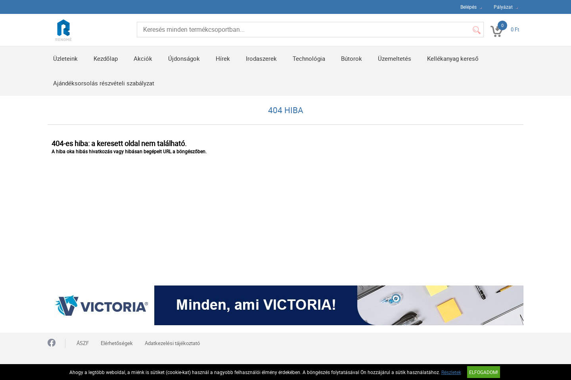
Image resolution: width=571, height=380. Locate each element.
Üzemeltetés (394, 58)
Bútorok (351, 58)
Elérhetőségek (117, 343)
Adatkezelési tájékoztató (172, 343)
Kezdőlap (106, 58)
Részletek (451, 372)
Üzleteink (65, 58)
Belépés (468, 7)
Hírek (223, 58)
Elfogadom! (483, 372)
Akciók (143, 58)
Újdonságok (184, 58)
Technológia (309, 58)
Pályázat (503, 7)
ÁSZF (83, 343)
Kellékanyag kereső (453, 58)
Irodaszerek (261, 58)
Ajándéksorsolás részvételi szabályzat (103, 83)
